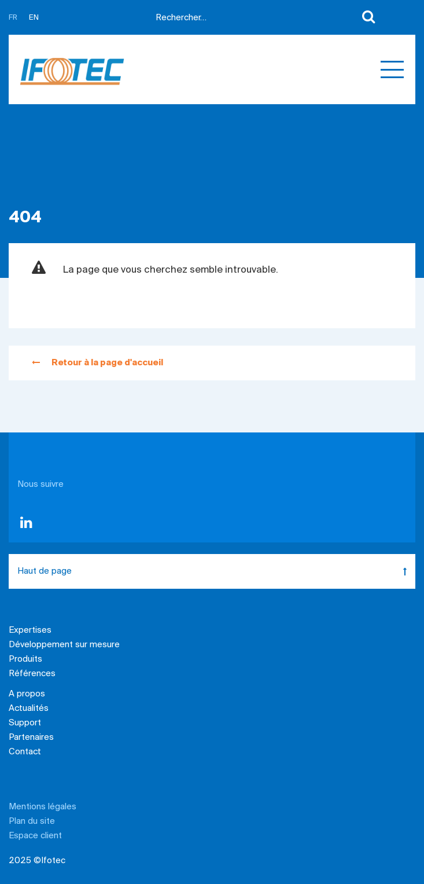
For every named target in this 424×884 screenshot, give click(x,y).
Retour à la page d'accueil (97, 363)
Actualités (29, 708)
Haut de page (216, 571)
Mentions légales (42, 807)
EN (34, 17)
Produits (25, 659)
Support (25, 723)
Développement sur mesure (64, 645)
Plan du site (32, 821)
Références (32, 673)
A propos (27, 694)
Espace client (35, 836)
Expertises (30, 630)
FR (13, 17)
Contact (25, 752)
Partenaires (31, 737)
